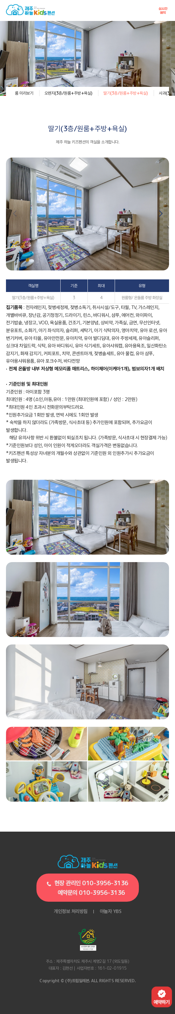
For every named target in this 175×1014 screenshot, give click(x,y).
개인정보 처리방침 (71, 911)
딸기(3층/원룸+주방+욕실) (125, 93)
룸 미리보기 (24, 93)
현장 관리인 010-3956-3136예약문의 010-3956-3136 (86, 888)
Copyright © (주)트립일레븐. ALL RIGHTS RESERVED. (87, 980)
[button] (160, 213)
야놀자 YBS (111, 911)
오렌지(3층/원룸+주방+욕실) (68, 93)
